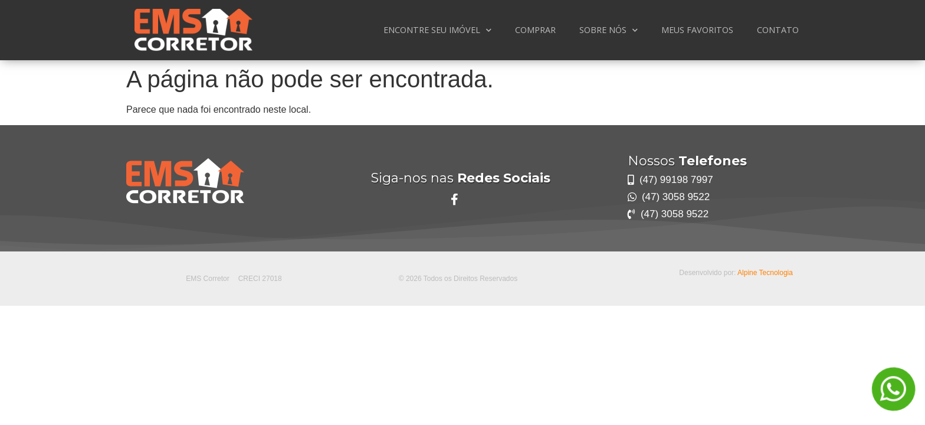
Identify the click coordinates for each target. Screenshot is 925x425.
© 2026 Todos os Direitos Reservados (458, 278)
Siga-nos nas (460, 178)
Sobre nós (608, 30)
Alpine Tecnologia (765, 273)
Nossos (687, 161)
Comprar (535, 29)
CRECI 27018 (260, 278)
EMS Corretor (207, 278)
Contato (778, 29)
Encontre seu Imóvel (437, 30)
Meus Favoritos (697, 29)
